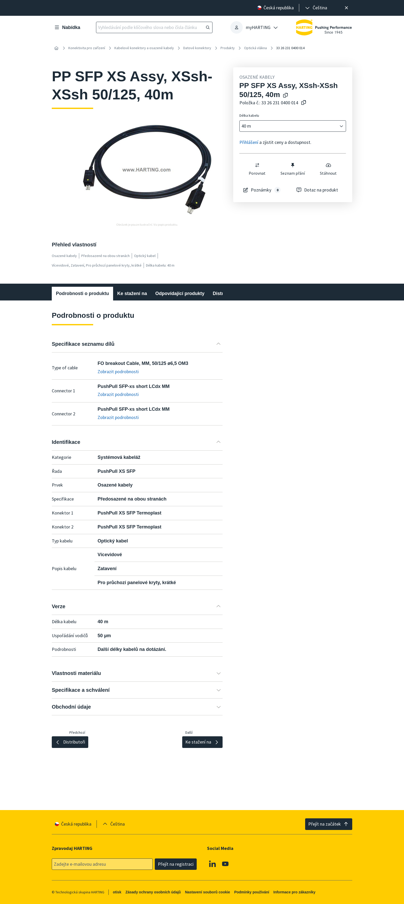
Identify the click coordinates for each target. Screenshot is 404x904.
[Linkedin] (212, 863)
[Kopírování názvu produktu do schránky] (284, 96)
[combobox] (289, 126)
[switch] (257, 165)
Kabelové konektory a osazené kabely (144, 48)
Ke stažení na (132, 293)
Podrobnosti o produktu (82, 293)
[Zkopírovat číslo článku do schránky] (302, 103)
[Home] (56, 48)
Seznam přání (293, 169)
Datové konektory (197, 48)
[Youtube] (225, 863)
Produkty (228, 48)
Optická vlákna (255, 48)
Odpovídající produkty (179, 293)
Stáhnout (328, 169)
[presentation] (315, 8)
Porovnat (257, 169)
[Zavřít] (346, 8)
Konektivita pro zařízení (86, 48)
